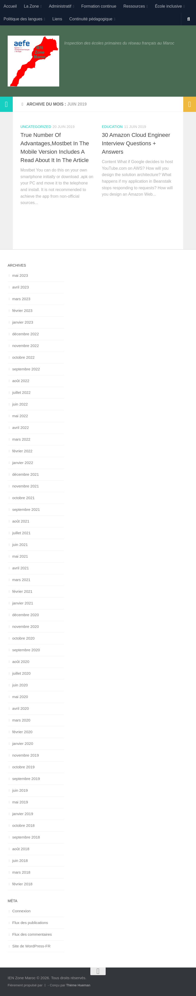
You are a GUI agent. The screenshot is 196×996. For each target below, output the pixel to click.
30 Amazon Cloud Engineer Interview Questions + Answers (136, 143)
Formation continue (98, 6)
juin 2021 (20, 544)
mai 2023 (20, 275)
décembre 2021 (25, 474)
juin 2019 (20, 790)
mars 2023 (21, 299)
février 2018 (22, 884)
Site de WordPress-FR (31, 946)
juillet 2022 (21, 392)
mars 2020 (21, 720)
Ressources (134, 6)
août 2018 (20, 849)
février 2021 (22, 591)
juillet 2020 (21, 673)
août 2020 (20, 661)
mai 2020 (20, 697)
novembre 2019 (25, 755)
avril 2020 (20, 708)
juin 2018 (20, 860)
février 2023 (22, 310)
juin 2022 (20, 404)
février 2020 (22, 732)
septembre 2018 (26, 837)
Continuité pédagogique (90, 19)
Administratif (60, 6)
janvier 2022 (22, 462)
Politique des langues (23, 19)
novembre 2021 (25, 486)
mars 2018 (21, 872)
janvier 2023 (22, 322)
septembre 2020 (26, 650)
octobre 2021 (23, 498)
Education (112, 127)
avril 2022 (20, 427)
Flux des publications (30, 922)
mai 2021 (20, 556)
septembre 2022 (26, 369)
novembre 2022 (25, 345)
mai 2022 (20, 416)
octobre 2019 (23, 767)
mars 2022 (21, 439)
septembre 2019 (26, 778)
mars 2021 (21, 580)
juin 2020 (20, 685)
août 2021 (20, 521)
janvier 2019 (22, 814)
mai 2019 (20, 802)
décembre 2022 (25, 334)
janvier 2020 (22, 743)
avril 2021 (20, 568)
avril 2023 (20, 287)
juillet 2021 (21, 533)
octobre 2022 (23, 357)
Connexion (21, 911)
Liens (57, 19)
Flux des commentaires (32, 934)
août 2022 (20, 381)
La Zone (31, 6)
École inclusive (168, 6)
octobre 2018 (23, 825)
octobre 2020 (23, 638)
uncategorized (35, 127)
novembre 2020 (25, 626)
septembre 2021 (26, 509)
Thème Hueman (78, 985)
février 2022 (22, 451)
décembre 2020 (25, 615)
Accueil (10, 6)
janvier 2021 (22, 603)
